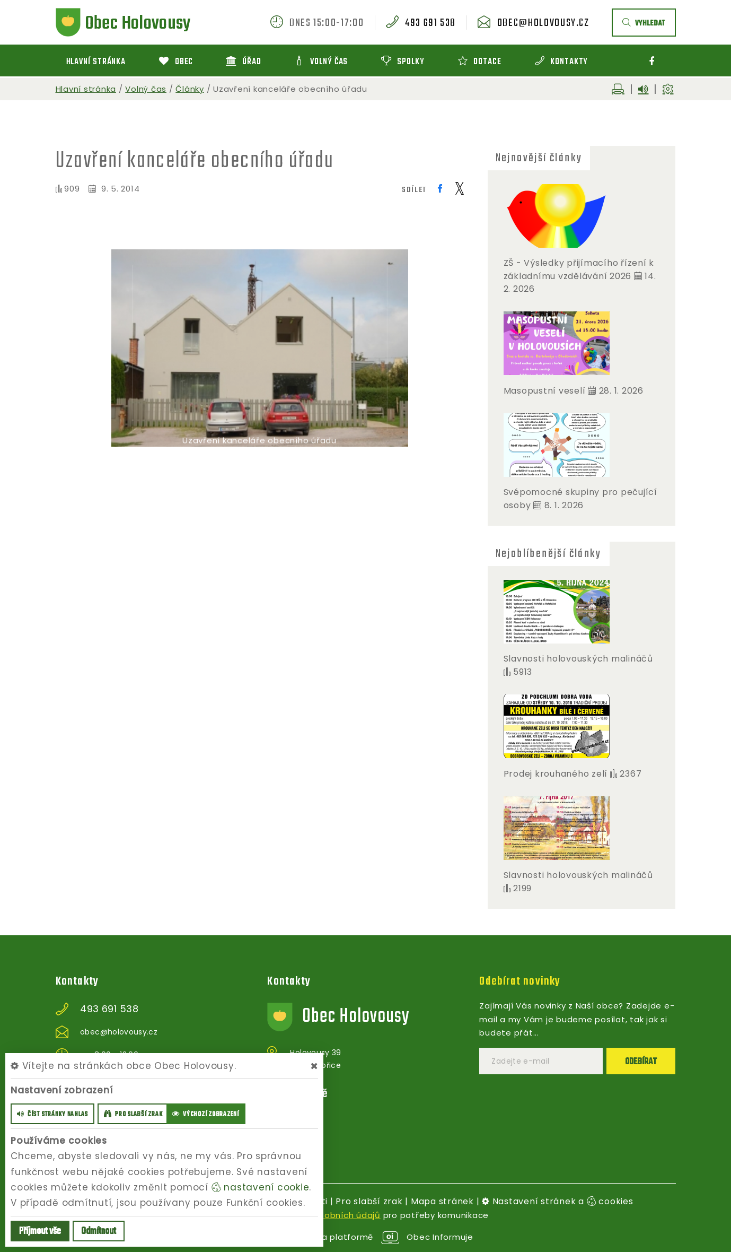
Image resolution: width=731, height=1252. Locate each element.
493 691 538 (430, 23)
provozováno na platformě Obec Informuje (365, 1236)
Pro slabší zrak (369, 1201)
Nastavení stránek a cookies (557, 1201)
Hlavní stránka (86, 88)
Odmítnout (98, 1231)
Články (189, 88)
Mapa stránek (442, 1201)
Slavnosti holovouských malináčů (578, 659)
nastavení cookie (261, 1187)
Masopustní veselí (545, 391)
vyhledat (643, 24)
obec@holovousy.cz (543, 23)
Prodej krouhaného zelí (556, 774)
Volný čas (145, 88)
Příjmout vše (40, 1231)
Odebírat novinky (519, 981)
